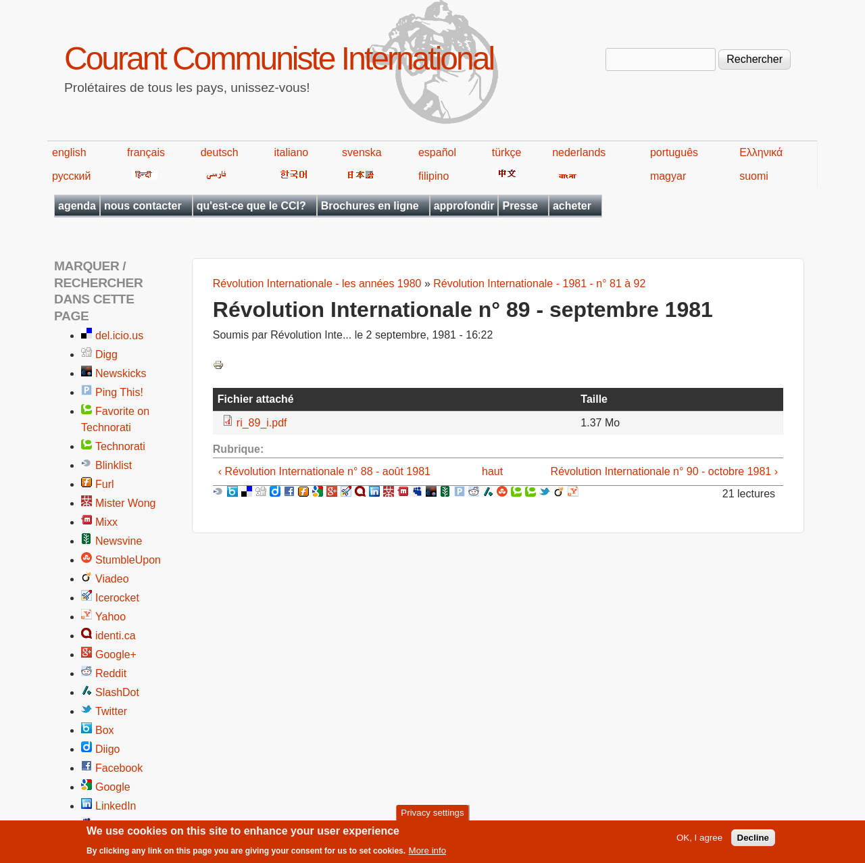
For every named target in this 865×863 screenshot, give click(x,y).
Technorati (120, 446)
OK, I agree (699, 841)
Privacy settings (432, 816)
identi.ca (115, 635)
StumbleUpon (128, 560)
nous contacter (143, 206)
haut (492, 471)
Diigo (107, 749)
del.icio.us (119, 335)
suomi (753, 176)
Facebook (119, 768)
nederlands (579, 152)
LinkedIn (116, 806)
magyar (668, 176)
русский (71, 176)
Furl (104, 484)
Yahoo (110, 616)
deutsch (220, 152)
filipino (433, 176)
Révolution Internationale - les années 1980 (317, 283)
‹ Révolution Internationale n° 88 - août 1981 (324, 471)
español (437, 152)
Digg (106, 354)
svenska (362, 152)
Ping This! (119, 392)
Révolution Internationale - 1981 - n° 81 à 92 (539, 283)
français (146, 152)
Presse (520, 206)
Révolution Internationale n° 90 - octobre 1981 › (664, 471)
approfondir (464, 206)
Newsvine (118, 541)
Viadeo (112, 579)
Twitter (111, 711)
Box (104, 730)
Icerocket (117, 597)
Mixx (106, 522)
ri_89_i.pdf (262, 422)
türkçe (507, 152)
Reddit (110, 673)
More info (428, 854)
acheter (572, 206)
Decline (753, 841)
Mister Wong (125, 503)
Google (112, 787)
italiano (291, 152)
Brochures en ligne (370, 206)
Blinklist (113, 465)
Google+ (116, 654)
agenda (77, 206)
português (674, 152)
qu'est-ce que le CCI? (251, 206)
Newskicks (121, 373)
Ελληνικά (761, 152)
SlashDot (117, 692)
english (69, 152)
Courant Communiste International (278, 58)
